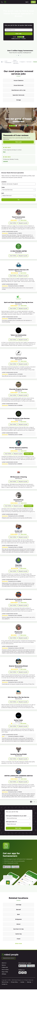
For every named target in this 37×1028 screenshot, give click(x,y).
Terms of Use (5, 982)
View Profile (13, 223)
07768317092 (28, 453)
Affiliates (4, 974)
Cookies (22, 982)
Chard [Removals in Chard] (18, 938)
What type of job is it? (11, 821)
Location (3, 181)
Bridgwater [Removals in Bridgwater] (18, 919)
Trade (3, 187)
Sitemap (29, 982)
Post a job (18, 142)
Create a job (5, 967)
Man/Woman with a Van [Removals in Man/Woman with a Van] (18, 90)
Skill (2, 193)
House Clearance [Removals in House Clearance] (18, 80)
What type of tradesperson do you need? (16, 815)
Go (18, 199)
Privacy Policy (14, 982)
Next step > (18, 828)
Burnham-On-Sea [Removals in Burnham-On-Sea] (18, 929)
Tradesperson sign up (8, 958)
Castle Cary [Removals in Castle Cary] (18, 934)
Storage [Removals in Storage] (18, 100)
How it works (5, 969)
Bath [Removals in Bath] (18, 914)
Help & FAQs (5, 971)
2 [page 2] (32, 801)
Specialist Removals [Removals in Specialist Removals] (18, 95)
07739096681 (28, 506)
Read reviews (23, 220)
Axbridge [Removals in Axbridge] (18, 904)
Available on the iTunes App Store (7, 867)
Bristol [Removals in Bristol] (18, 924)
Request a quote (23, 223)
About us (4, 963)
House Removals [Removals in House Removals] (18, 85)
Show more (18, 943)
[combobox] (18, 184)
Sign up (4, 965)
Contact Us (4, 984)
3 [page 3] (34, 801)
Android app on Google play (15, 867)
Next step (18, 33)
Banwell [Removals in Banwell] (18, 909)
